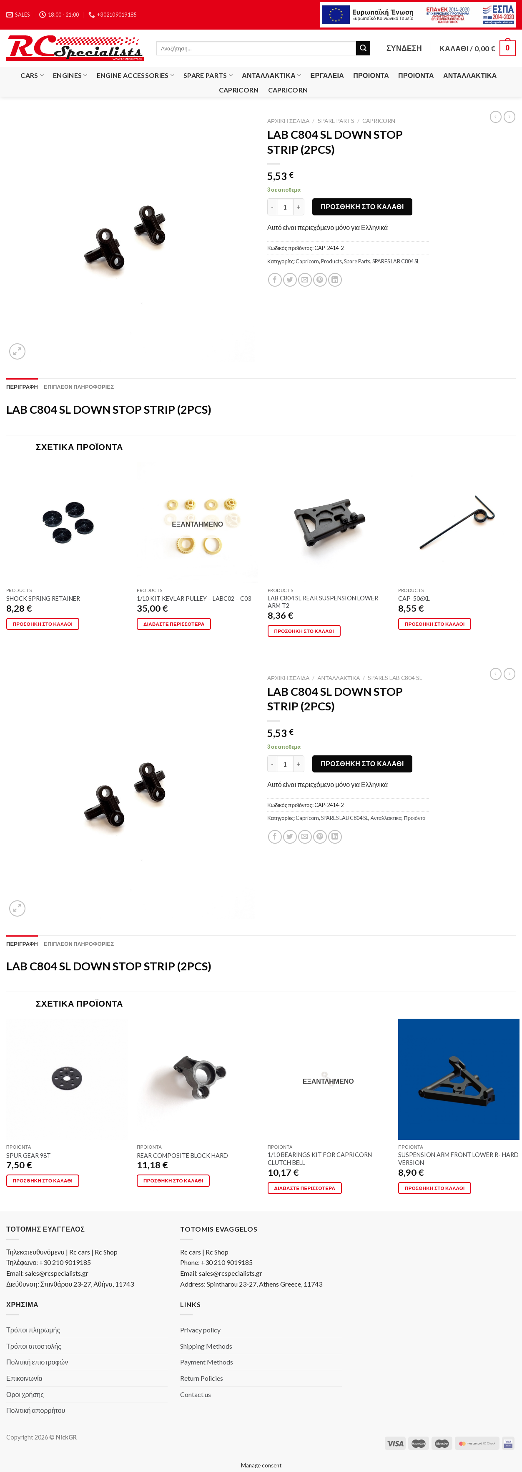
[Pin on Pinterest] (320, 280)
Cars (32, 75)
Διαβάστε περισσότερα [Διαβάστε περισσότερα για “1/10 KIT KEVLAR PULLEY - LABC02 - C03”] (173, 624)
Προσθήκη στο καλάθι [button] (43, 624)
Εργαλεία (327, 75)
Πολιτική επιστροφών (37, 1362)
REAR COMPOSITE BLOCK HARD (182, 1155)
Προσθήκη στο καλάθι (362, 206)
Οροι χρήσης (25, 1394)
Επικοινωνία (24, 1378)
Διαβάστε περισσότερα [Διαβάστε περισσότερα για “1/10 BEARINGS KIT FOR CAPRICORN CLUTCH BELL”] (304, 1188)
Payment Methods (206, 1362)
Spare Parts (208, 75)
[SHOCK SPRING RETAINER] (67, 522)
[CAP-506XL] (458, 522)
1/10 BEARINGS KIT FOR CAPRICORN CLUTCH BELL (320, 1158)
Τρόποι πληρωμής (33, 1330)
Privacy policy (200, 1330)
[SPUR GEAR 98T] (67, 1079)
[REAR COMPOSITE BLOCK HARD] (197, 1079)
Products (331, 261)
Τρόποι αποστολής (33, 1346)
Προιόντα (371, 75)
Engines (70, 75)
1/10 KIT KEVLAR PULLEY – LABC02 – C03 (194, 598)
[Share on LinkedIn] (335, 280)
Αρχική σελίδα (288, 120)
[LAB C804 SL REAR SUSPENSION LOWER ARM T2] (328, 522)
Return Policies (201, 1378)
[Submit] (363, 48)
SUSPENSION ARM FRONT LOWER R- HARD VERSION (458, 1158)
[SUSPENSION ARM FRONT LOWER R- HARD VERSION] (458, 1079)
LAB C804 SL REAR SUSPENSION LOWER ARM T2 (323, 602)
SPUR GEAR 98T (28, 1155)
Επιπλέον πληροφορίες (79, 386)
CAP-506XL (414, 598)
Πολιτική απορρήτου (35, 1410)
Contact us (195, 1394)
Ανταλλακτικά (271, 75)
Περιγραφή (22, 386)
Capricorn (239, 90)
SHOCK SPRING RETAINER (43, 598)
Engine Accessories (135, 75)
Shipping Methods (206, 1346)
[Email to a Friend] (305, 280)
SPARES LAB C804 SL (395, 261)
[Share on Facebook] (275, 280)
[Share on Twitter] (290, 280)
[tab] (22, 386)
